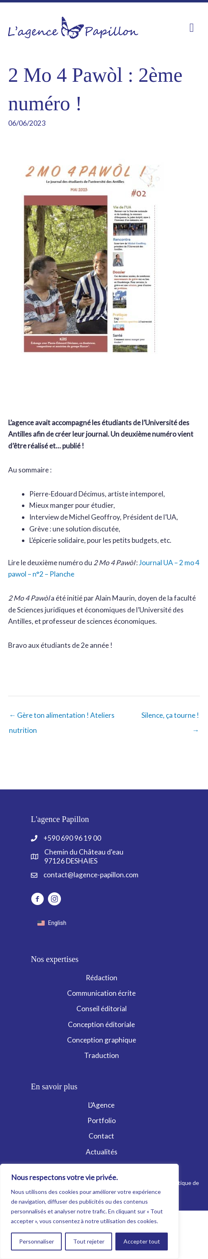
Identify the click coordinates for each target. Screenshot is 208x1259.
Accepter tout (142, 1241)
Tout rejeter (88, 1241)
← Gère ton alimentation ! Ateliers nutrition (62, 717)
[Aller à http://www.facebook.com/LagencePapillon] (37, 900)
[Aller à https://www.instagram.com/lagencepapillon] (54, 900)
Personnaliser (36, 1241)
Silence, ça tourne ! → (170, 717)
